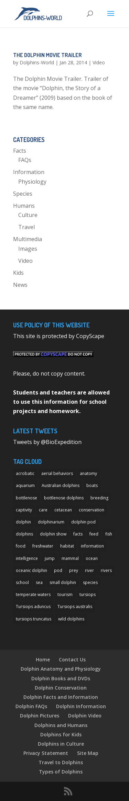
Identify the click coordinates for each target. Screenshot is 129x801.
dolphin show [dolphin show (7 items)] (53, 534)
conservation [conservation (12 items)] (91, 510)
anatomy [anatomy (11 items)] (88, 473)
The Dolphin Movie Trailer (47, 55)
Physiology (32, 181)
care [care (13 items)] (43, 510)
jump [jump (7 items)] (50, 558)
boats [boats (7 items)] (92, 485)
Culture (27, 215)
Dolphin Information (81, 706)
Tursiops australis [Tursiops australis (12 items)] (74, 606)
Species (22, 193)
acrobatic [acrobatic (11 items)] (25, 473)
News (20, 285)
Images (27, 248)
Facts (19, 150)
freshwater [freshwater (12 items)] (42, 546)
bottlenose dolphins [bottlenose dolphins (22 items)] (64, 498)
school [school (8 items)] (22, 582)
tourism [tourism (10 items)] (65, 594)
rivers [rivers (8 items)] (106, 570)
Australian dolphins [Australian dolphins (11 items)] (60, 485)
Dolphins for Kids (61, 734)
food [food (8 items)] (20, 546)
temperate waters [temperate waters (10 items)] (33, 594)
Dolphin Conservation (61, 687)
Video (99, 62)
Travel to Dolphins (61, 762)
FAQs (24, 160)
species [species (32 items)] (90, 582)
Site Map (87, 753)
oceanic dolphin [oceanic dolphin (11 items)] (31, 570)
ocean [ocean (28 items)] (92, 558)
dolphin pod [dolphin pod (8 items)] (83, 522)
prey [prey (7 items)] (73, 570)
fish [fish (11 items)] (108, 534)
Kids (18, 273)
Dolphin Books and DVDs (60, 678)
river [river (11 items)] (89, 570)
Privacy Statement (45, 753)
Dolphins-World (37, 62)
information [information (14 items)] (92, 546)
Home (43, 659)
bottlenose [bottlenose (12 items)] (26, 498)
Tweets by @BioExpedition (47, 442)
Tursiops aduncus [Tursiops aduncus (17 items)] (33, 606)
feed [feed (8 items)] (93, 534)
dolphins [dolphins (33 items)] (24, 534)
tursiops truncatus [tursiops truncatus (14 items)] (33, 619)
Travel (26, 227)
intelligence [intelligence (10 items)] (27, 558)
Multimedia (27, 239)
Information (28, 172)
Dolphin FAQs (31, 706)
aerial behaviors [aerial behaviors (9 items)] (57, 473)
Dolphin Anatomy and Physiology (61, 668)
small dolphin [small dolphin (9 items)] (63, 582)
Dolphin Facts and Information (60, 697)
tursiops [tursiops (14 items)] (87, 594)
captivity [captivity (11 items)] (24, 510)
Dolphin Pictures (39, 715)
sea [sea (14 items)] (39, 582)
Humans (24, 205)
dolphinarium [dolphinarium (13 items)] (51, 522)
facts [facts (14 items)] (78, 534)
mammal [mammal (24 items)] (70, 558)
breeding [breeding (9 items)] (99, 498)
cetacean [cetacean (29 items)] (63, 510)
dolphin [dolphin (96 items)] (23, 522)
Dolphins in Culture (61, 743)
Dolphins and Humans (60, 725)
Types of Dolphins (61, 771)
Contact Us (72, 659)
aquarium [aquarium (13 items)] (25, 485)
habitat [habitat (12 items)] (67, 546)
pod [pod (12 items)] (58, 570)
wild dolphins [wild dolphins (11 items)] (71, 619)
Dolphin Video (84, 715)
